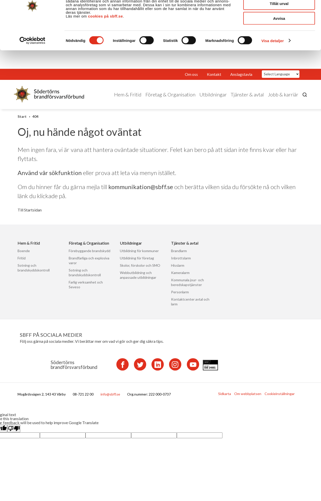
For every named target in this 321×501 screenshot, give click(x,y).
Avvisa (279, 42)
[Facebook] (122, 369)
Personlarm (180, 297)
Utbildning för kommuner (139, 256)
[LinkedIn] (157, 369)
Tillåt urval (279, 27)
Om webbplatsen (247, 399)
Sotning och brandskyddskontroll (34, 272)
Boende (24, 256)
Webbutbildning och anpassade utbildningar (138, 280)
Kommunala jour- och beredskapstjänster (187, 287)
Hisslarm (177, 270)
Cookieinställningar (280, 399)
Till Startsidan (30, 215)
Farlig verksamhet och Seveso (86, 289)
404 (35, 122)
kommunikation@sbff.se (140, 192)
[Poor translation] (13, 434)
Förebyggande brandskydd (89, 256)
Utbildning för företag (137, 263)
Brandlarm (179, 256)
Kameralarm (180, 278)
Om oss (191, 79)
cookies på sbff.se (105, 40)
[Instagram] (175, 369)
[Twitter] (140, 369)
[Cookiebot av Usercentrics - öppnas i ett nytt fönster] (32, 64)
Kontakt (214, 79)
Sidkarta (224, 399)
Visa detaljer (272, 64)
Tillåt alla (279, 12)
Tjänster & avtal (247, 99)
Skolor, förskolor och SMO (140, 270)
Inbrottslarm (181, 263)
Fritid (22, 263)
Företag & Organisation (170, 99)
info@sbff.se (110, 399)
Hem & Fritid (127, 99)
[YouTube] (193, 369)
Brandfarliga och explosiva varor (89, 265)
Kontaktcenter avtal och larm (190, 306)
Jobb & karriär (283, 99)
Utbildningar (213, 99)
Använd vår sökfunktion (50, 178)
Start (22, 122)
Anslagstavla (241, 79)
